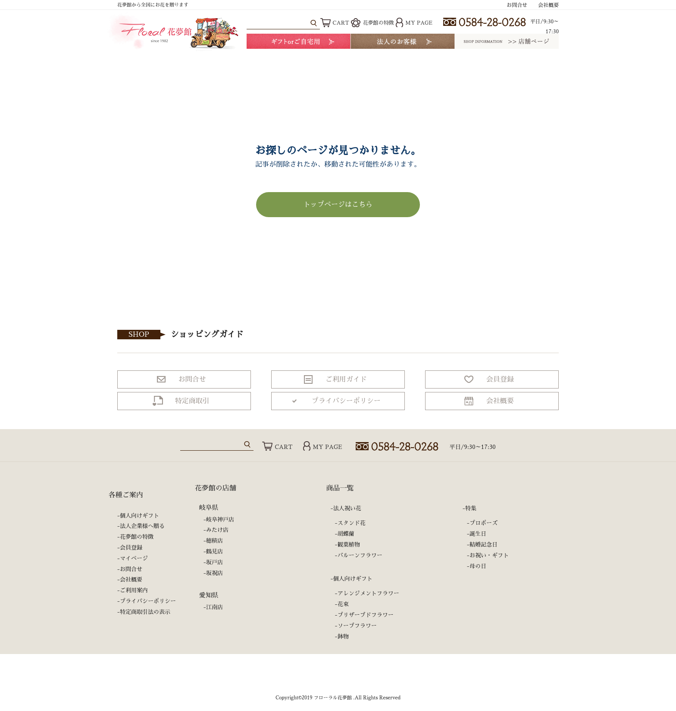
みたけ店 (217, 530)
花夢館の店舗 (215, 488)
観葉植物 (349, 544)
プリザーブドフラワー (366, 615)
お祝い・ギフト (489, 555)
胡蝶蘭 (346, 534)
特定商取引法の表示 (145, 612)
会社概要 (548, 5)
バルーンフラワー (360, 555)
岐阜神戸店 (220, 519)
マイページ (134, 558)
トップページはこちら (338, 204)
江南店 (214, 607)
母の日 (477, 566)
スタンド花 (352, 523)
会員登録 (131, 547)
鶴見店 (214, 551)
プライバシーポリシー (148, 601)
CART (334, 22)
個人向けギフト (139, 515)
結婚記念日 (483, 544)
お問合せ (517, 5)
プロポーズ (483, 523)
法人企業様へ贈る (142, 526)
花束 (343, 604)
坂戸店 (214, 562)
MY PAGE (414, 22)
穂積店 (214, 541)
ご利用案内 (134, 590)
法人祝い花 (347, 508)
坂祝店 (214, 573)
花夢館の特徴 (372, 22)
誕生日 (477, 534)
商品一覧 (340, 488)
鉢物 (343, 636)
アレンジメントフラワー (368, 593)
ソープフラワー (357, 626)
